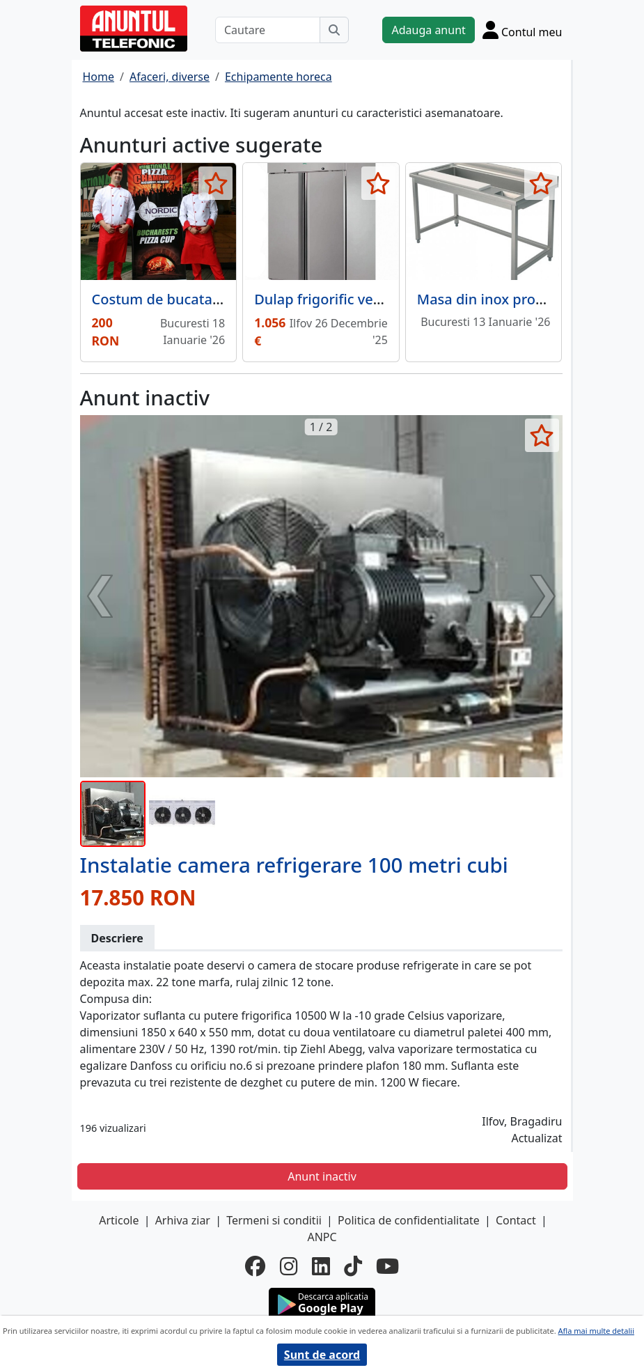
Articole (119, 1220)
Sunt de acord (322, 1354)
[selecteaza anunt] (215, 183)
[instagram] (289, 1266)
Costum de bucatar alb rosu (184, 299)
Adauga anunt (428, 30)
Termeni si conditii (274, 1220)
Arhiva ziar (182, 1220)
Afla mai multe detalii (596, 1330)
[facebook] (255, 1266)
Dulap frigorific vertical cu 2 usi (357, 299)
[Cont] (522, 29)
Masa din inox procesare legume (525, 299)
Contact (516, 1220)
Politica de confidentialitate (409, 1220)
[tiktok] (353, 1266)
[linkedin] (321, 1266)
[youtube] (387, 1266)
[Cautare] (268, 30)
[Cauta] (334, 30)
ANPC (321, 1237)
